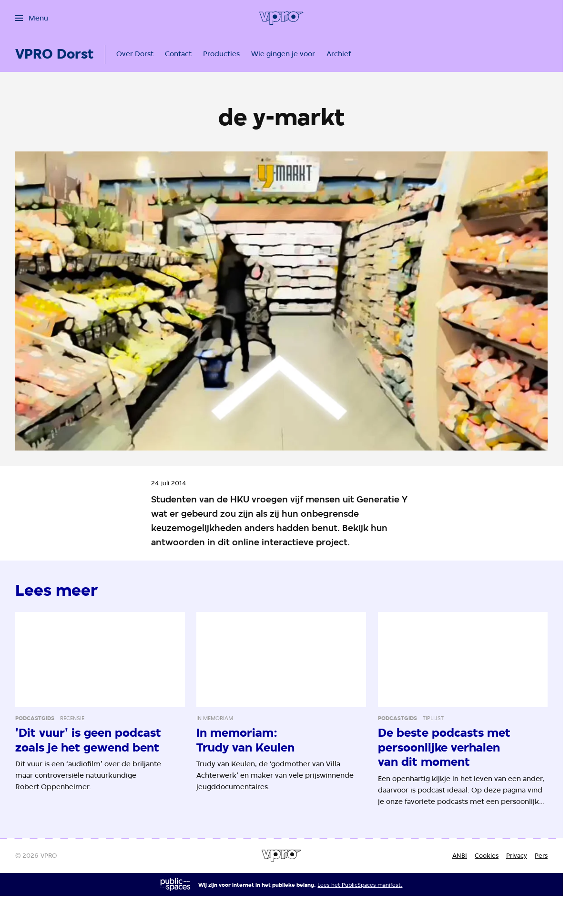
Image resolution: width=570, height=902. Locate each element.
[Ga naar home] (281, 18)
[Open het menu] (32, 18)
